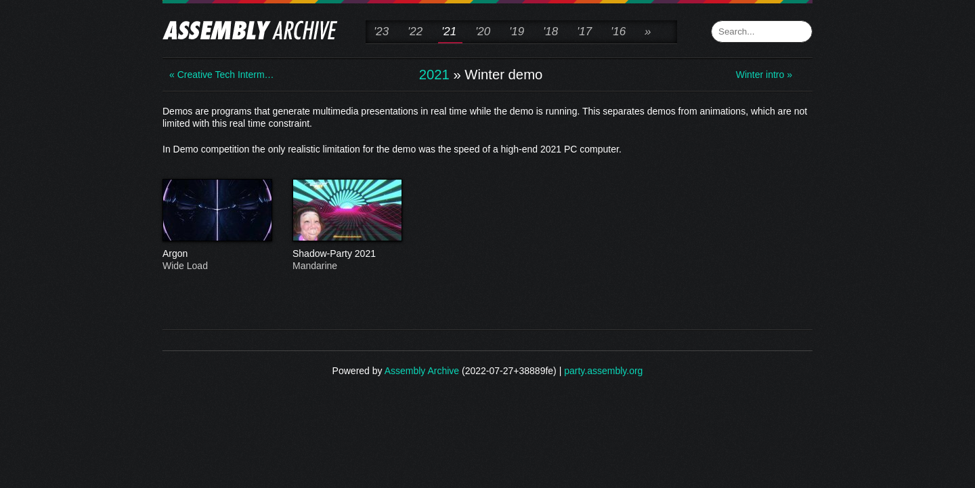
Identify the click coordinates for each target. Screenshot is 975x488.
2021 (434, 74)
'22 (415, 31)
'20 (482, 31)
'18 (550, 31)
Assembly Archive (422, 370)
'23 (381, 31)
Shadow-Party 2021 (346, 254)
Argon (216, 254)
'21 (448, 31)
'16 (618, 31)
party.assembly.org (603, 370)
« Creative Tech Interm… (221, 74)
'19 (516, 31)
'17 (584, 31)
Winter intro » (764, 74)
